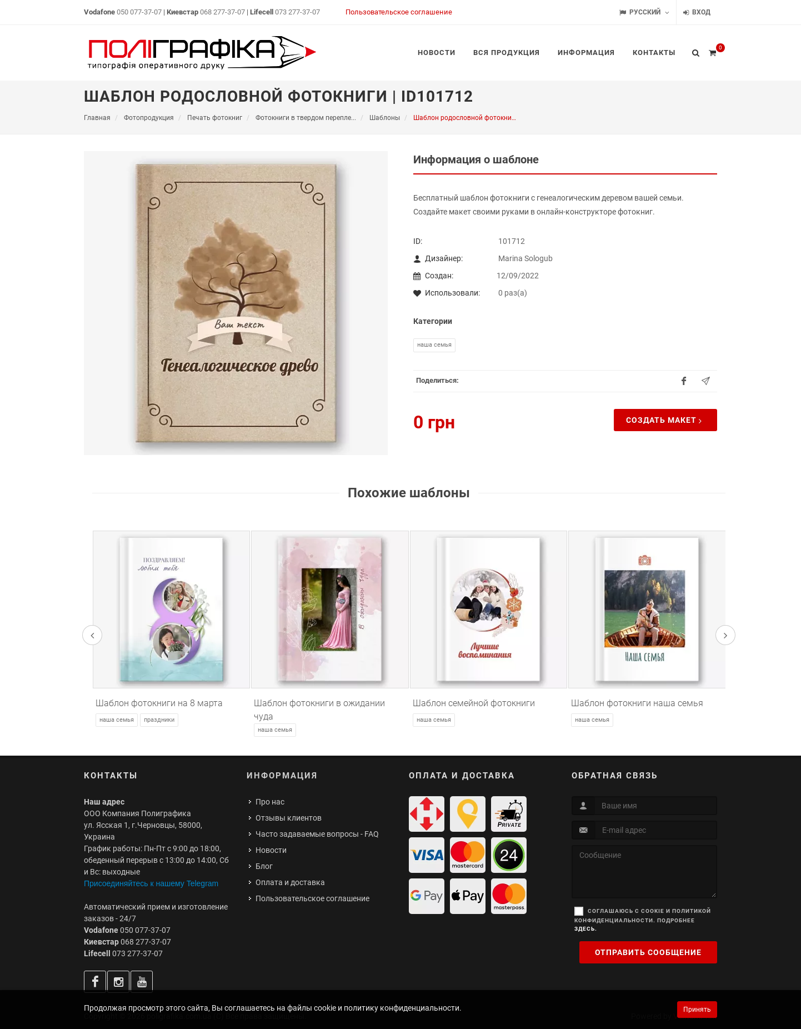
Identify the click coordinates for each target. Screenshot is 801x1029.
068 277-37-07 (222, 12)
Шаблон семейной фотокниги (474, 703)
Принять (697, 1009)
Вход (696, 12)
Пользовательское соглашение (399, 12)
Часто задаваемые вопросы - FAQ (317, 834)
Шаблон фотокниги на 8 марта (159, 703)
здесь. (585, 929)
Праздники (159, 719)
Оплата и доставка (290, 882)
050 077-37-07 (139, 12)
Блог (264, 866)
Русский (644, 12)
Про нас (270, 801)
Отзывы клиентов (289, 817)
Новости (271, 850)
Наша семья (434, 344)
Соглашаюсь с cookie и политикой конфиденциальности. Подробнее (642, 920)
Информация (282, 776)
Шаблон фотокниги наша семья (637, 703)
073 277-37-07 (297, 12)
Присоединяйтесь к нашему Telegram (151, 883)
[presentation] (92, 635)
